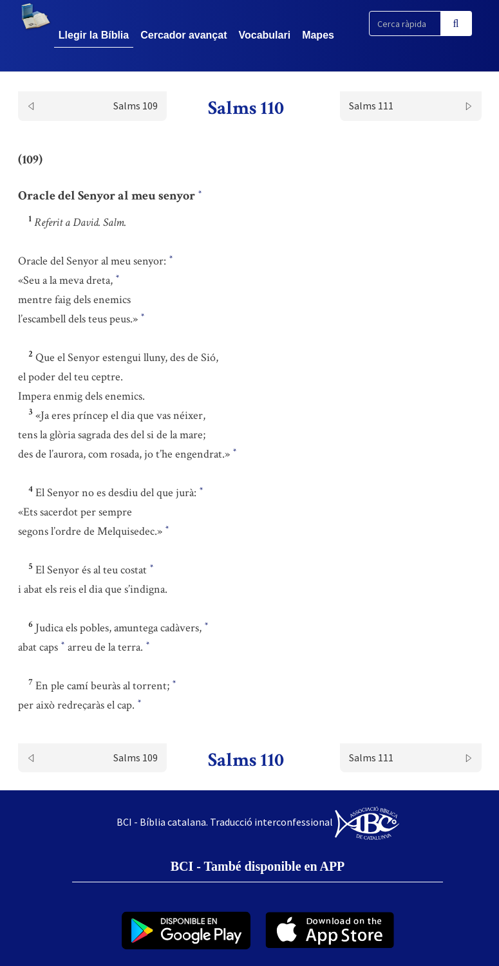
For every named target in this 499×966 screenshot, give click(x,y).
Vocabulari (265, 35)
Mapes (318, 35)
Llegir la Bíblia (94, 35)
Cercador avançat (183, 35)
